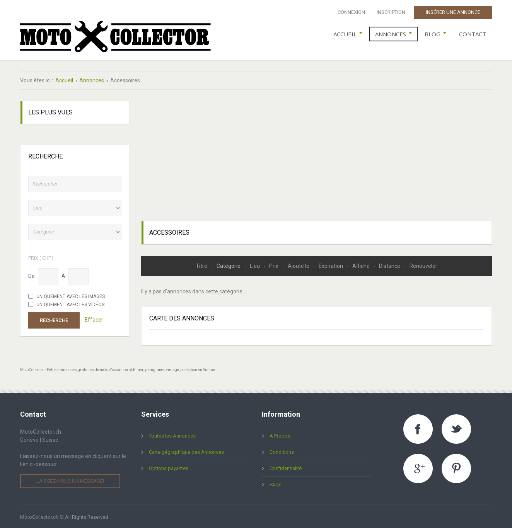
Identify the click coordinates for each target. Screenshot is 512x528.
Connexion (351, 12)
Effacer (94, 318)
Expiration (331, 264)
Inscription (391, 12)
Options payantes (168, 467)
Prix (274, 264)
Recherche (54, 318)
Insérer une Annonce (453, 12)
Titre (202, 264)
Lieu (255, 264)
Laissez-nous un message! (70, 479)
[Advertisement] (316, 154)
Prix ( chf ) (40, 256)
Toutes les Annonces (172, 434)
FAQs (276, 483)
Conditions (282, 450)
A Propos (280, 434)
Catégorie (229, 264)
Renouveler (423, 264)
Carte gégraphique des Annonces (186, 450)
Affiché (361, 264)
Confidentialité (286, 467)
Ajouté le (299, 264)
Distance (390, 264)
